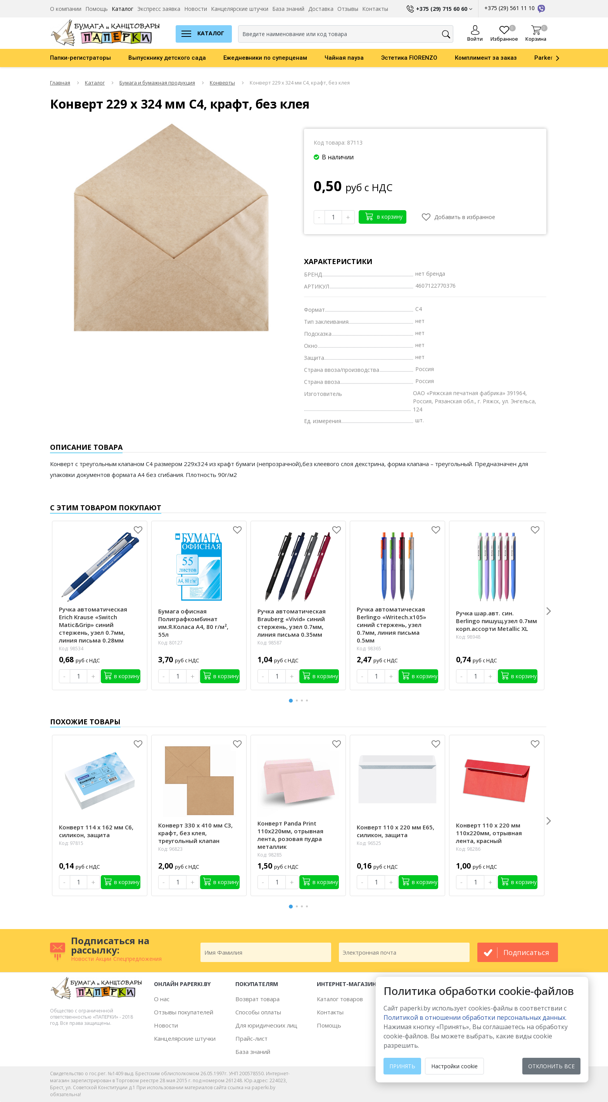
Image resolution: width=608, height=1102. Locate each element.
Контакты (375, 8)
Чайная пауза (344, 57)
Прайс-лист (251, 1038)
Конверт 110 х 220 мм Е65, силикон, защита (395, 831)
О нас (161, 999)
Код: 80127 (170, 642)
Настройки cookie (454, 1066)
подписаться (526, 952)
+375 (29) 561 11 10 (515, 8)
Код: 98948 (468, 637)
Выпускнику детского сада (167, 57)
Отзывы (347, 8)
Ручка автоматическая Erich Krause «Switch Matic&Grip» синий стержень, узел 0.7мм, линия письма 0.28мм (93, 624)
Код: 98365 (369, 648)
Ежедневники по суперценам (265, 57)
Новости (195, 8)
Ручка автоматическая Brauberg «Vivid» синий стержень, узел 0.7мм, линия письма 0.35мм (291, 622)
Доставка (320, 8)
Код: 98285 (269, 855)
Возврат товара (257, 999)
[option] (89, 57)
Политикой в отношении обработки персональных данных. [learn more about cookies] (475, 1017)
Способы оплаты (258, 1012)
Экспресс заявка (158, 8)
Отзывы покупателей (183, 1012)
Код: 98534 (71, 648)
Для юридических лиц (266, 1025)
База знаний (288, 8)
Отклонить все (551, 1066)
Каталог (122, 8)
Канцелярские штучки (239, 8)
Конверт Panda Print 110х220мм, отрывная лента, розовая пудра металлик (290, 834)
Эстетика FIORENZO (409, 57)
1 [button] (291, 700)
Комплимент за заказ (486, 57)
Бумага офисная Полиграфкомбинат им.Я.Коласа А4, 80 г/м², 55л (193, 622)
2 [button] (298, 700)
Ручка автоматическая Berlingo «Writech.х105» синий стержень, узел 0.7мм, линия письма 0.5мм (391, 624)
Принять (402, 1066)
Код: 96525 (369, 843)
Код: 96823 (170, 849)
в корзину (383, 216)
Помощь (96, 8)
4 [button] (308, 700)
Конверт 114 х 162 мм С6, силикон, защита (96, 831)
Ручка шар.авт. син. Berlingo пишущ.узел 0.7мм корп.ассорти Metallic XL (496, 620)
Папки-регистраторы (80, 57)
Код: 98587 (269, 642)
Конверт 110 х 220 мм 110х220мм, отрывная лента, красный (489, 833)
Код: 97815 (71, 843)
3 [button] (303, 700)
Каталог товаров (340, 999)
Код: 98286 (468, 849)
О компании (65, 8)
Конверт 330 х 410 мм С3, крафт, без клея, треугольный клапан (195, 833)
